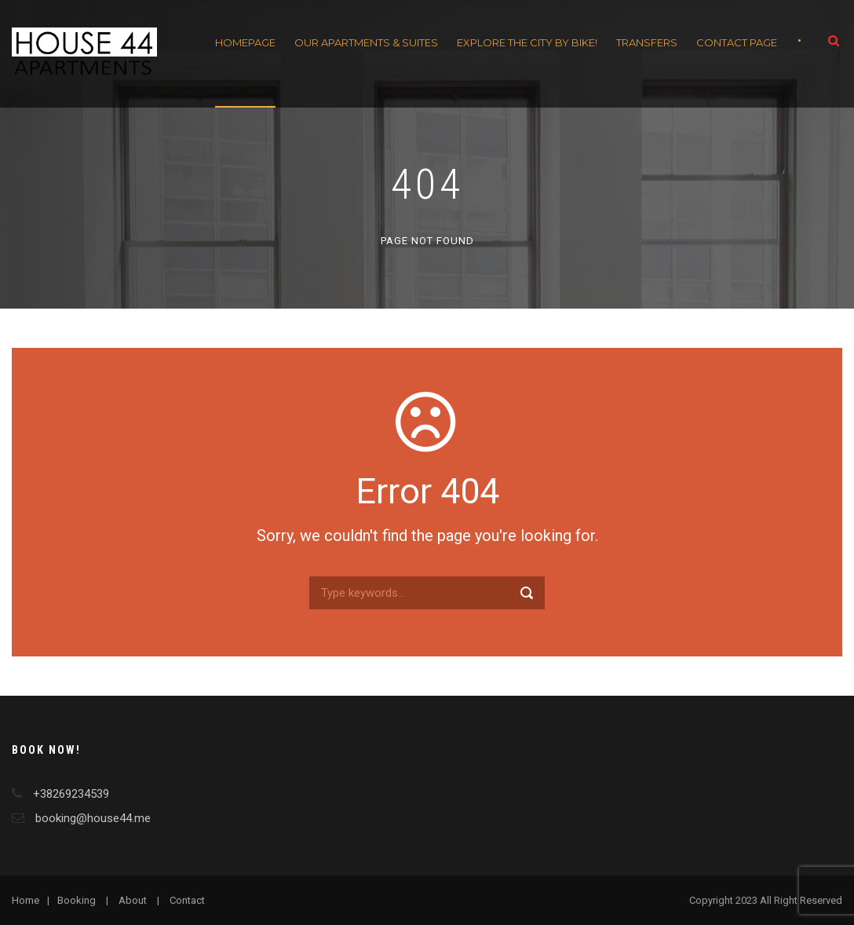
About (133, 900)
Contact (187, 900)
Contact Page (736, 42)
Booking (76, 900)
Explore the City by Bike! (527, 42)
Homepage (245, 42)
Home (25, 900)
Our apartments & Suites (366, 42)
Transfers (646, 42)
